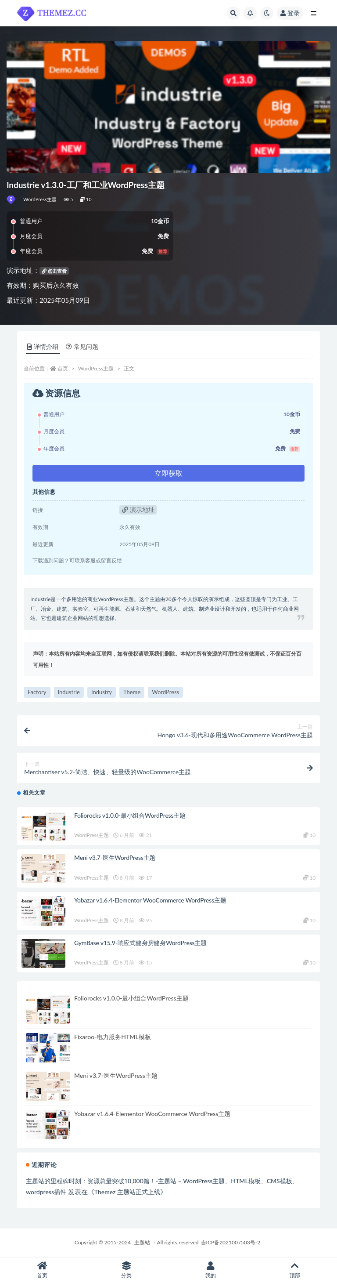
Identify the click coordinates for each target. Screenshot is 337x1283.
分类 (126, 1270)
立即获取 (168, 473)
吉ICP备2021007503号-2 (231, 1242)
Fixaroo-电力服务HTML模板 (112, 1036)
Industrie (69, 692)
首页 (62, 368)
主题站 (142, 1242)
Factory (37, 692)
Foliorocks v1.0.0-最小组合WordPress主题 (130, 815)
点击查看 (54, 271)
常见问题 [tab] (82, 346)
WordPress (165, 692)
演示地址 (138, 509)
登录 (290, 13)
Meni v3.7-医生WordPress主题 (114, 857)
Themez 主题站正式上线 (127, 1192)
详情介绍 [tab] (42, 346)
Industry (101, 692)
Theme (131, 692)
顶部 (295, 1270)
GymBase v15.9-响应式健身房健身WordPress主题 (140, 942)
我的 (210, 1270)
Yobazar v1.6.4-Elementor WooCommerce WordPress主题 (150, 900)
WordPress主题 (40, 199)
